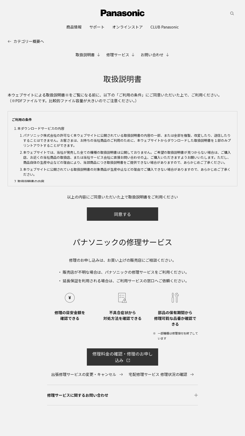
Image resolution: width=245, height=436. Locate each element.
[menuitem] (74, 27)
